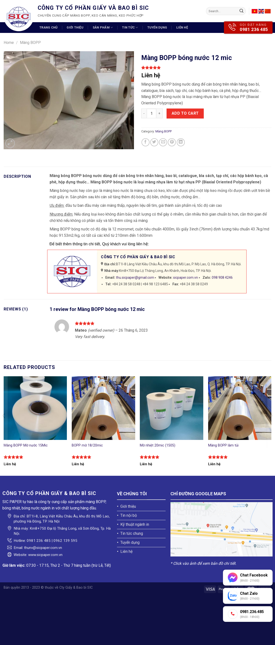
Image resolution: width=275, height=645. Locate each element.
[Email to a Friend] (163, 142)
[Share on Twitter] (154, 142)
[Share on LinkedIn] (181, 142)
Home (9, 42)
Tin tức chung (131, 533)
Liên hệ (182, 27)
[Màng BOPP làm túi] (240, 408)
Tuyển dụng (157, 27)
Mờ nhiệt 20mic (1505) (157, 445)
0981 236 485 (254, 29)
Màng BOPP (30, 42)
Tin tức (130, 27)
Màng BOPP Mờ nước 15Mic (26, 445)
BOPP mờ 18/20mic (87, 445)
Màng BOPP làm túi (223, 445)
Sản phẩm (103, 27)
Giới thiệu (75, 27)
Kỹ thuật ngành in (134, 524)
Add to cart (185, 113)
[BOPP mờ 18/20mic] (103, 408)
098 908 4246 (222, 277)
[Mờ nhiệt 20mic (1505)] (171, 408)
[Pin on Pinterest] (172, 142)
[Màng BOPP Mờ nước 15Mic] (35, 408)
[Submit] (241, 11)
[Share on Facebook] (146, 142)
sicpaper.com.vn (185, 277)
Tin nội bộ (128, 515)
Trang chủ (48, 27)
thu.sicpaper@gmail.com (135, 277)
